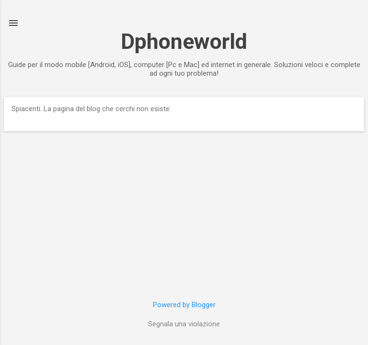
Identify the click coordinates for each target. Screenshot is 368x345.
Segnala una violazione (184, 324)
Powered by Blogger (184, 304)
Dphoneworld (184, 41)
